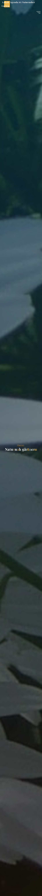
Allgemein (20, 445)
